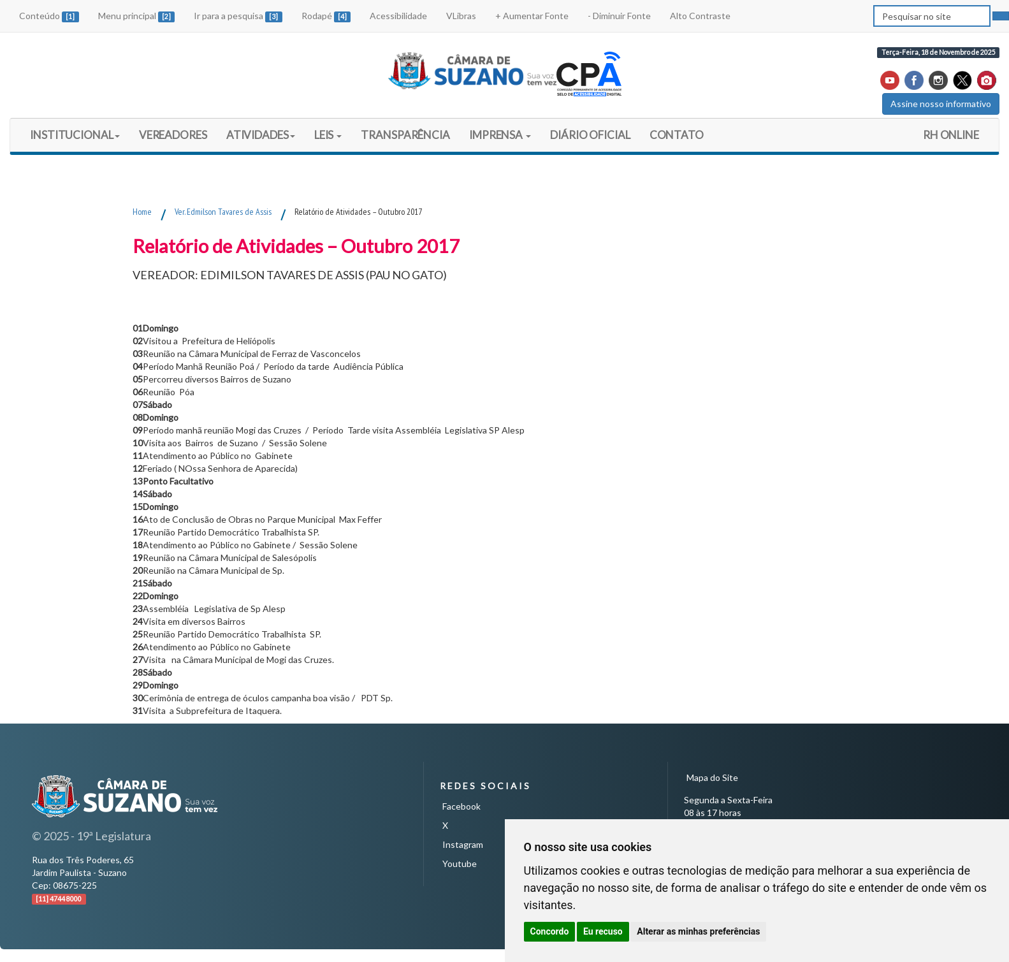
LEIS (328, 135)
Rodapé (326, 16)
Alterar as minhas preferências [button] (698, 931)
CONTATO (677, 135)
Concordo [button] (549, 931)
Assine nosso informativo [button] (940, 103)
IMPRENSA (500, 135)
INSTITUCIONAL (75, 135)
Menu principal (136, 16)
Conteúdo (49, 16)
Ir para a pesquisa (238, 16)
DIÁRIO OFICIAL (589, 139)
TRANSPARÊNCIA (405, 135)
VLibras (461, 15)
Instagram (462, 844)
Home (142, 211)
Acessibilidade (398, 15)
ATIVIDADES (260, 135)
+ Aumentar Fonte (532, 15)
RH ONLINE (951, 135)
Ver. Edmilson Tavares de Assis (223, 211)
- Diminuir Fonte (619, 15)
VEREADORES (173, 135)
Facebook (461, 806)
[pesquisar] (1000, 15)
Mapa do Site (712, 777)
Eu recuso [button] (603, 931)
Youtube (459, 863)
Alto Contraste (700, 15)
